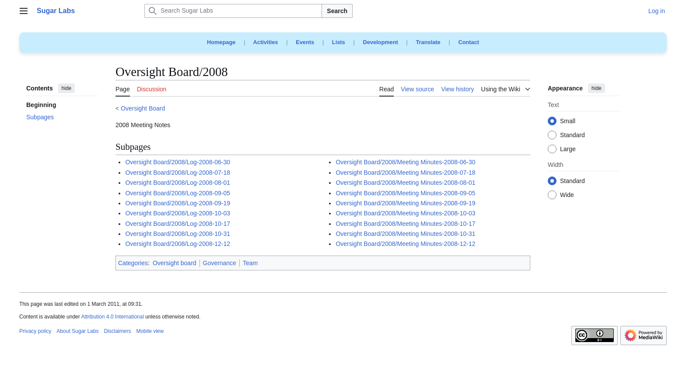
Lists (338, 42)
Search (337, 10)
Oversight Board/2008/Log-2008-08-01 (177, 182)
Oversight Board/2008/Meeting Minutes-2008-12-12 (405, 243)
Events (305, 42)
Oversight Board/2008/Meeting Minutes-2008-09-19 (405, 203)
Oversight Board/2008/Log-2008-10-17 (177, 223)
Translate (428, 42)
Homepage (221, 42)
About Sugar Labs (77, 331)
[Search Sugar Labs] (233, 11)
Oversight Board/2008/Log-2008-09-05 (177, 193)
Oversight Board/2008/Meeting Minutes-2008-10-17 (405, 223)
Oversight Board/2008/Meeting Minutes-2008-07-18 (405, 172)
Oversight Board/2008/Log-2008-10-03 (177, 213)
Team (250, 262)
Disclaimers (117, 331)
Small (567, 121)
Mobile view (150, 331)
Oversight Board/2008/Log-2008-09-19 (177, 203)
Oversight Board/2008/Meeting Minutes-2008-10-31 (405, 233)
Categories (133, 262)
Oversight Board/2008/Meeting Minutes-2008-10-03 (405, 213)
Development (380, 42)
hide (67, 88)
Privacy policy (35, 331)
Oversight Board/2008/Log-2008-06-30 (177, 162)
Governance (219, 262)
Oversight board (174, 262)
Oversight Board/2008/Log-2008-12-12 (177, 243)
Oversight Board (143, 108)
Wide (567, 195)
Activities (265, 42)
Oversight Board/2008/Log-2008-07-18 (177, 172)
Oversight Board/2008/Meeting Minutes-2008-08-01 (405, 182)
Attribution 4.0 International (112, 317)
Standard (572, 135)
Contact (468, 42)
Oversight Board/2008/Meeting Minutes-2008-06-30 (405, 162)
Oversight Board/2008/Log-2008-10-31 (177, 233)
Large (568, 149)
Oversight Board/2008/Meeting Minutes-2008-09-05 (405, 193)
